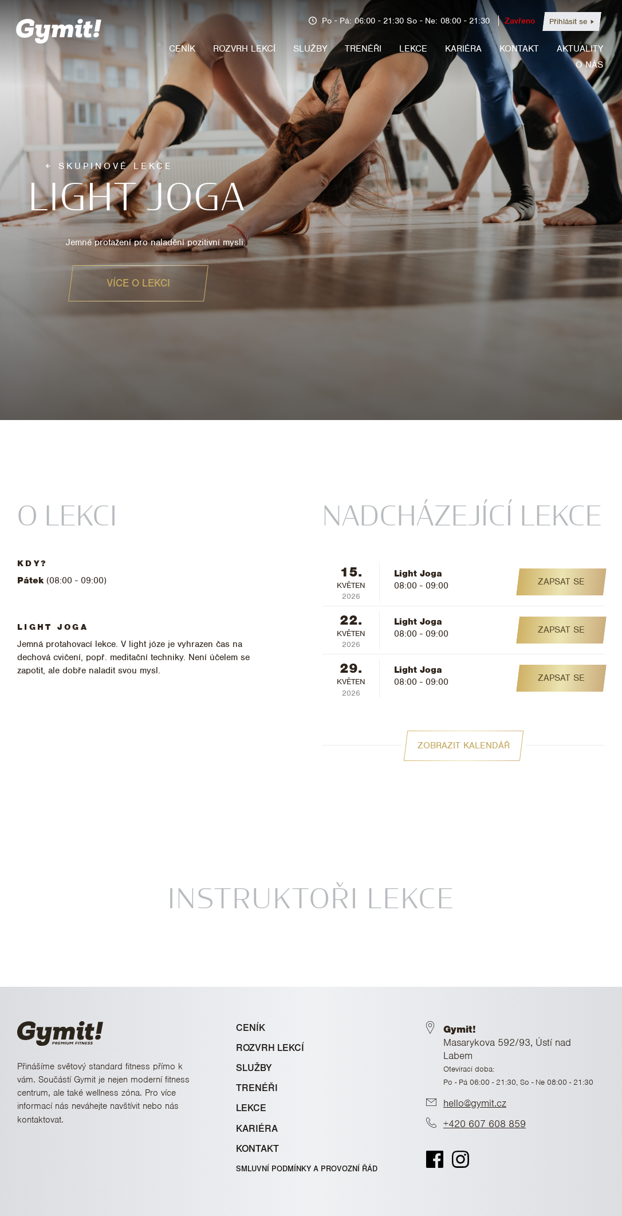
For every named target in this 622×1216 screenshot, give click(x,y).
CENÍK (250, 1027)
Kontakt (519, 48)
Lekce (413, 48)
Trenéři (363, 48)
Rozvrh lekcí (244, 48)
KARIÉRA (257, 1128)
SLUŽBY (254, 1067)
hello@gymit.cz (474, 1103)
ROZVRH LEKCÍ (270, 1047)
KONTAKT (257, 1148)
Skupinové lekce (115, 166)
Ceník (182, 48)
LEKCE (251, 1108)
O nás (589, 64)
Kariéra (463, 48)
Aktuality (580, 48)
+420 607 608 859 (484, 1123)
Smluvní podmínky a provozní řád (306, 1168)
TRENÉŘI (257, 1087)
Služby (310, 48)
